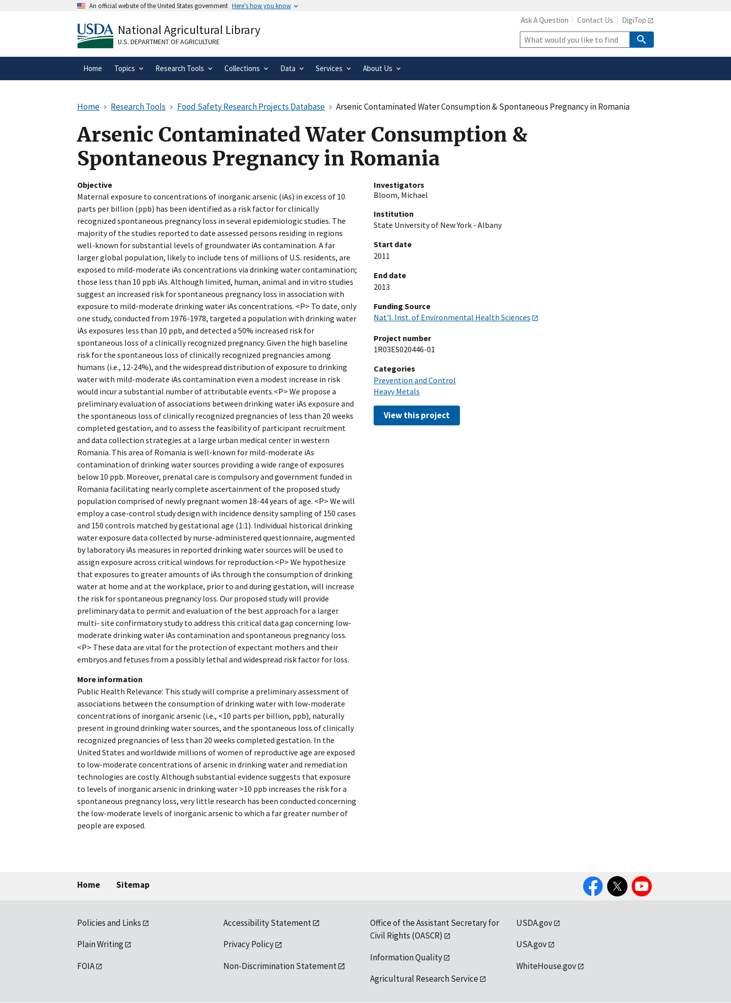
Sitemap (133, 884)
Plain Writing (100, 944)
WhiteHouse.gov (546, 966)
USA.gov (531, 944)
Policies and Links (109, 922)
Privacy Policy (248, 944)
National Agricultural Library (189, 29)
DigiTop (634, 20)
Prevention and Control (415, 380)
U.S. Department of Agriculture (169, 41)
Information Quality (406, 957)
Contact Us (595, 20)
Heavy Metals (397, 391)
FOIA (85, 966)
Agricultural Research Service (424, 978)
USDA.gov (534, 922)
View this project (417, 415)
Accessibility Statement (267, 922)
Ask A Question (545, 20)
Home (88, 884)
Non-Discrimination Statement (280, 966)
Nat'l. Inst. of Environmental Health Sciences (452, 317)
